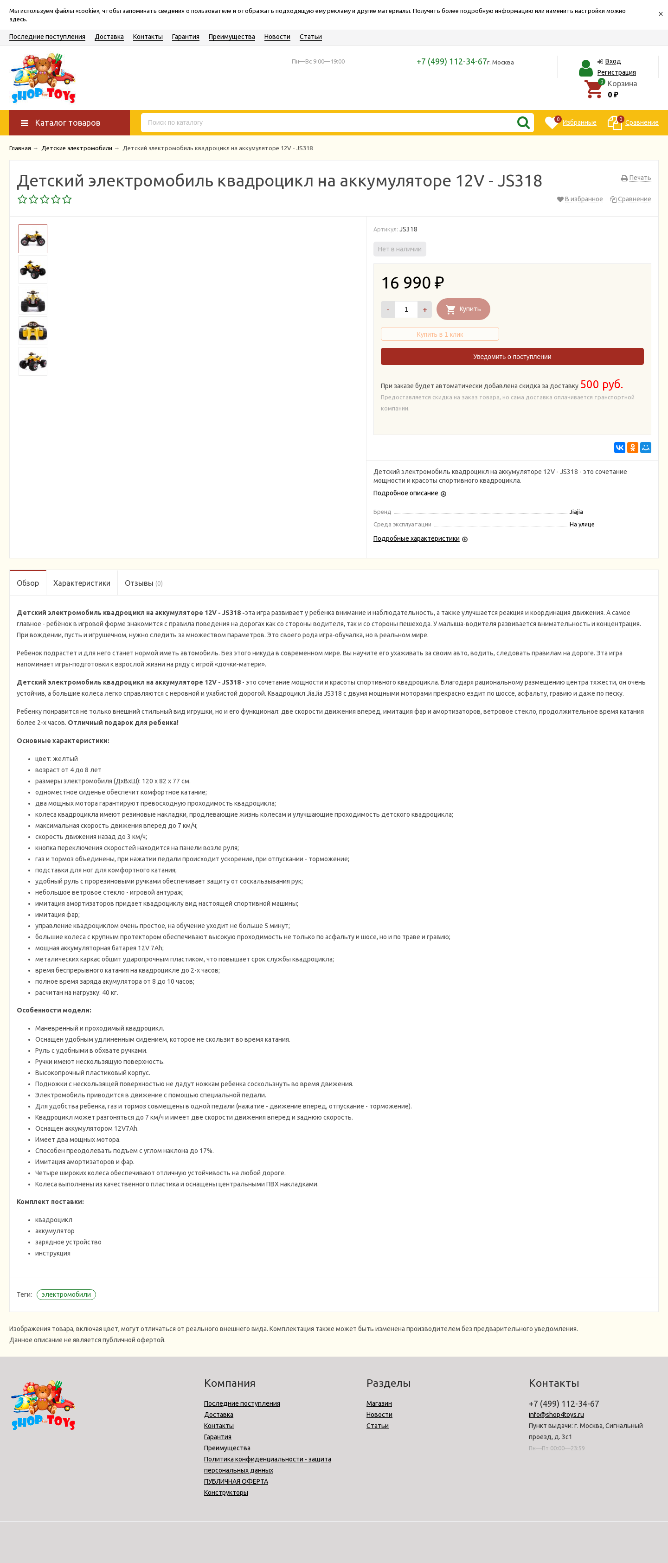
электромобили (66, 1294)
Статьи (311, 36)
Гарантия (185, 36)
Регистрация (616, 72)
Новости (277, 36)
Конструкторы (226, 1492)
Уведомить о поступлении (512, 356)
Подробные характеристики (416, 538)
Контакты (148, 36)
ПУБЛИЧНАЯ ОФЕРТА (236, 1481)
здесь (17, 19)
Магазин (379, 1403)
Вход (613, 61)
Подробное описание (405, 493)
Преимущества (232, 36)
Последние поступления (47, 36)
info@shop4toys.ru (556, 1414)
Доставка (109, 36)
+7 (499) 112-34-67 (452, 61)
